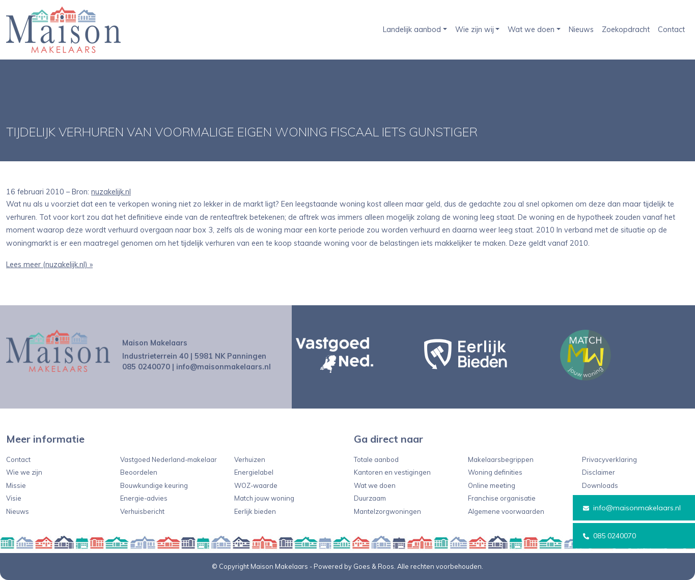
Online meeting (491, 485)
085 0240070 (609, 535)
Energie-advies (144, 498)
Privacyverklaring (609, 459)
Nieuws (581, 29)
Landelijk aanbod (412, 29)
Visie (13, 498)
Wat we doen (531, 29)
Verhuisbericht (142, 511)
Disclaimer (598, 472)
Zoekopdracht (626, 29)
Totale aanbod (376, 459)
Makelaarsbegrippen (501, 459)
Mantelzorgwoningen (387, 511)
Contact (671, 29)
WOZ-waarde (255, 485)
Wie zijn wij (474, 29)
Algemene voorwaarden (506, 511)
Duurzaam (370, 498)
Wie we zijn (24, 472)
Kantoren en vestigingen (392, 472)
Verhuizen (249, 459)
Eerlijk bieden (255, 511)
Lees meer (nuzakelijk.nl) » (49, 264)
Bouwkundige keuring (154, 485)
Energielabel (253, 472)
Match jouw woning (264, 498)
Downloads (600, 485)
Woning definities (495, 472)
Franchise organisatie (502, 498)
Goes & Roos (373, 566)
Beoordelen (138, 472)
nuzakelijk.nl (111, 191)
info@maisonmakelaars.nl (632, 507)
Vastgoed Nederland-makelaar (168, 459)
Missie (16, 485)
